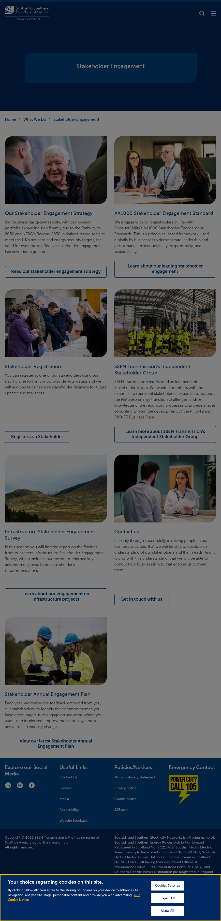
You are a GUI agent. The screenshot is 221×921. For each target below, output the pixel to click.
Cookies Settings (167, 885)
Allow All (167, 911)
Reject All (168, 898)
